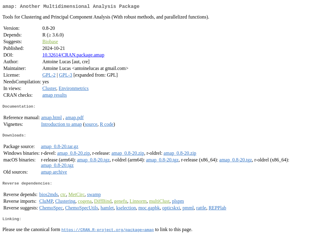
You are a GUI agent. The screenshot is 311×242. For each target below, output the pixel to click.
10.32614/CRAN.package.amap (73, 56)
